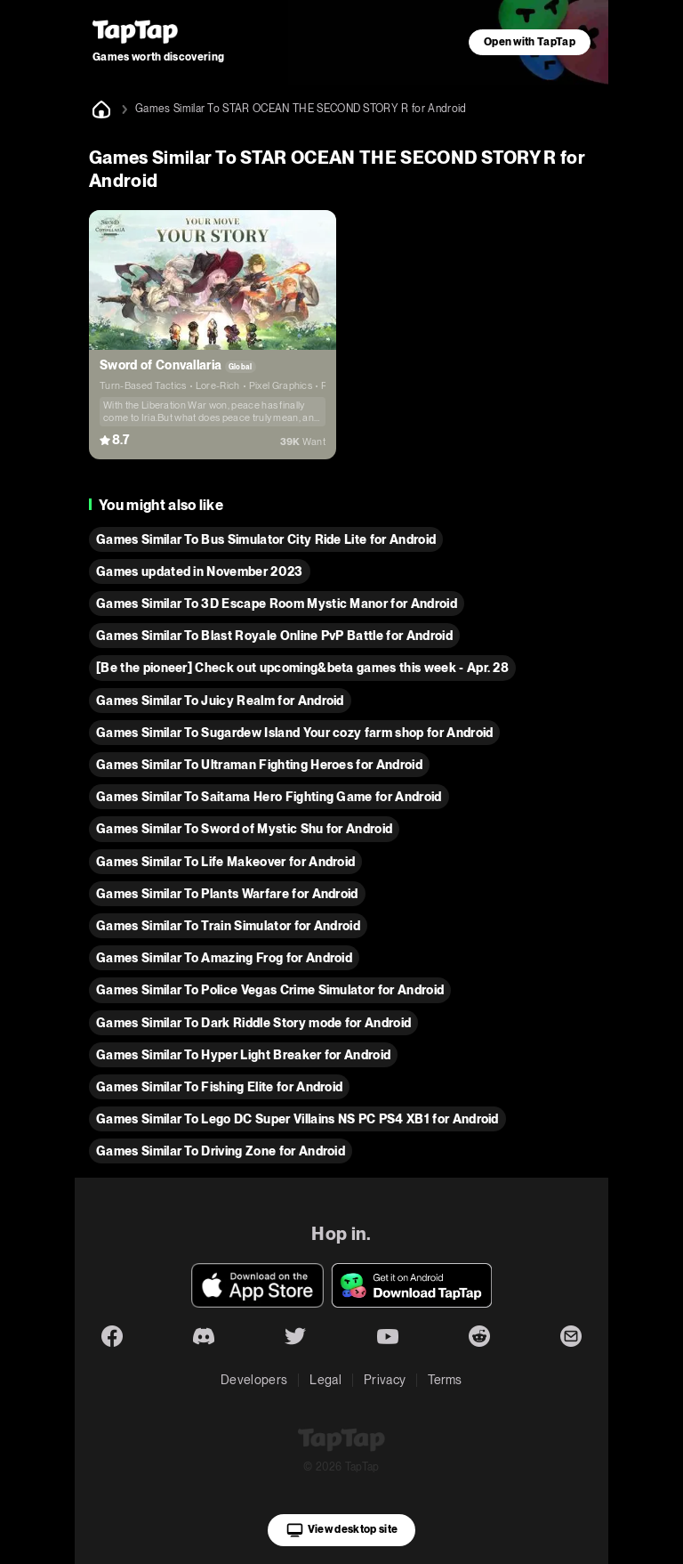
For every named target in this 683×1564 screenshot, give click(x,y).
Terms (445, 1380)
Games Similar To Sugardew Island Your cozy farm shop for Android (294, 732)
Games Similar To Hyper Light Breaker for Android (243, 1055)
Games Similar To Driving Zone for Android (220, 1151)
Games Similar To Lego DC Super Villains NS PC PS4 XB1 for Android (297, 1119)
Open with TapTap (529, 42)
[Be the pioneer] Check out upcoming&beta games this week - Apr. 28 (302, 667)
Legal (325, 1380)
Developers (254, 1380)
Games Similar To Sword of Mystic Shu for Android (244, 829)
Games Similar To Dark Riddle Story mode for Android (253, 1023)
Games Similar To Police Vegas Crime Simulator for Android (270, 990)
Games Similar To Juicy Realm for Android (220, 700)
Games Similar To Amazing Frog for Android (224, 958)
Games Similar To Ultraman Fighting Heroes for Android (259, 765)
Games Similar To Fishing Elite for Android (219, 1087)
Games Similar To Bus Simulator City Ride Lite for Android (266, 539)
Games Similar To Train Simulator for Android (228, 926)
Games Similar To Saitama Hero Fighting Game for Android (269, 797)
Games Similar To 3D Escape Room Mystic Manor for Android (276, 603)
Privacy (385, 1380)
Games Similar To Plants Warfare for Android (227, 894)
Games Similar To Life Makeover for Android (225, 862)
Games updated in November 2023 (199, 571)
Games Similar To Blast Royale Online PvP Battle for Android (274, 635)
